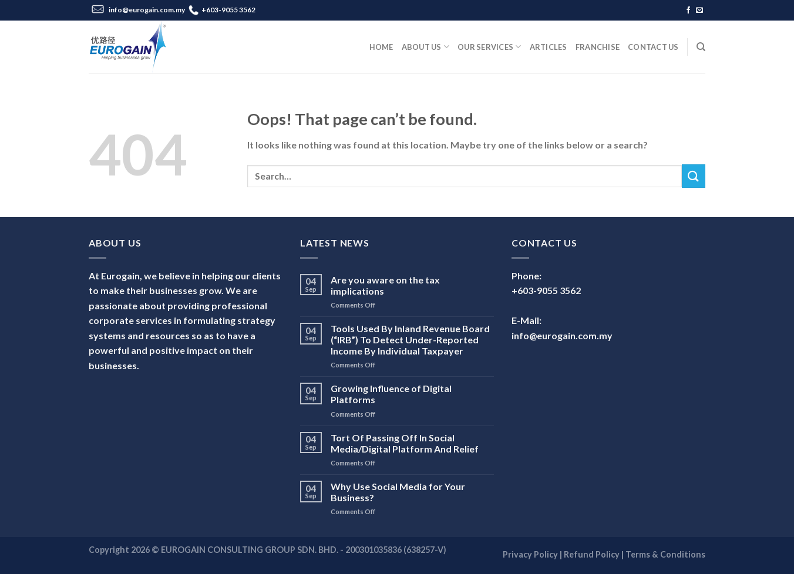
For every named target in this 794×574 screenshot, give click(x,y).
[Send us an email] (699, 10)
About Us (426, 46)
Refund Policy (592, 554)
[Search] (701, 47)
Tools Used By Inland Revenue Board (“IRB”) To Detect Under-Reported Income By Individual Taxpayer (410, 339)
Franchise (598, 47)
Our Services (489, 46)
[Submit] (693, 175)
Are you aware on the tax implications (385, 285)
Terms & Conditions (665, 554)
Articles (548, 47)
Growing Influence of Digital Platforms (391, 394)
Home (381, 47)
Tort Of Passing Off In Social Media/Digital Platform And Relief (405, 443)
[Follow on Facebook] (688, 10)
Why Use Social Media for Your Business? (398, 492)
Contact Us (653, 47)
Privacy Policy (530, 554)
